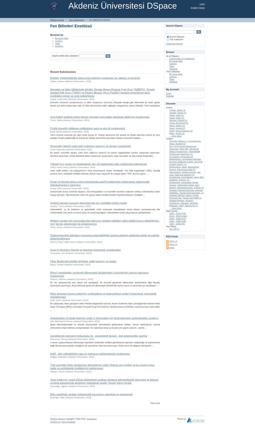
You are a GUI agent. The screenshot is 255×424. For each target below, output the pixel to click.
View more (155, 403)
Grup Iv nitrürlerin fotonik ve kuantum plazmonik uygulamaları (85, 250)
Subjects (59, 46)
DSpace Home (57, 20)
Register (170, 96)
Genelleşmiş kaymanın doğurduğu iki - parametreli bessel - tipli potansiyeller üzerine (98, 336)
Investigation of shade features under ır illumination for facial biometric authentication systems (104, 318)
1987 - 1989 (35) (177, 224)
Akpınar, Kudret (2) (178, 120)
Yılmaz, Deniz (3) (177, 110)
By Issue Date (61, 38)
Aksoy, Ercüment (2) (178, 123)
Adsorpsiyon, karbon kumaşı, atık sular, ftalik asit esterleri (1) (185, 173)
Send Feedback (68, 422)
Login (202, 4)
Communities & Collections (182, 58)
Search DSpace (175, 37)
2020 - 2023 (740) (177, 213)
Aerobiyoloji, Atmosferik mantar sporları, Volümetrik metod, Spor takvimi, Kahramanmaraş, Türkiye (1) (186, 185)
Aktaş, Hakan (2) (177, 125)
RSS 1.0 (173, 241)
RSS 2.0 (173, 244)
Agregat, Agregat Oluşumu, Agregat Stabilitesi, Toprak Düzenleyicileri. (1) (186, 191)
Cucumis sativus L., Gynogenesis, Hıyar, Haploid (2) (185, 142)
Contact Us (55, 422)
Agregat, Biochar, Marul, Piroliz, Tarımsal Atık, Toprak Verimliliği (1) (185, 196)
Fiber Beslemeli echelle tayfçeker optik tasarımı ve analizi (83, 261)
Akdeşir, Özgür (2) (177, 113)
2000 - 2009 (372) (177, 218)
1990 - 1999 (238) (177, 221)
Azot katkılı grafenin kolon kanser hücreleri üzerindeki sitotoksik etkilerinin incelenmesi (99, 117)
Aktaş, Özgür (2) (177, 133)
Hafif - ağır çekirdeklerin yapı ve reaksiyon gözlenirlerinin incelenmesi (90, 353)
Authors (58, 41)
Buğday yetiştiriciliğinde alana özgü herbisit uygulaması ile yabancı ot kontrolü (95, 78)
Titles (57, 43)
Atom (171, 247)
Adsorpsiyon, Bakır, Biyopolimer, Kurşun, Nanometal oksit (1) (184, 168)
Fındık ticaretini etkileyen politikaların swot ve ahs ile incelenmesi (87, 128)
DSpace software (57, 419)
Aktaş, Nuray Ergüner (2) (181, 131)
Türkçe (201, 8)
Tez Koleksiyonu (76, 20)
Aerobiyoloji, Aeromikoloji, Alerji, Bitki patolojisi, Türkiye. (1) (186, 178)
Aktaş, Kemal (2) (177, 128)
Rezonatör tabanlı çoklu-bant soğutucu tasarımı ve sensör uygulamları (90, 146)
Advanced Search (174, 44)
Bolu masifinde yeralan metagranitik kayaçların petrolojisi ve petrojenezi (91, 394)
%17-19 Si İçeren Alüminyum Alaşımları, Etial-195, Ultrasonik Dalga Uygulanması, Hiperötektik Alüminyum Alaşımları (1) (184, 150)
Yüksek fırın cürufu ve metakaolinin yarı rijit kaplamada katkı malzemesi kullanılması (98, 164)
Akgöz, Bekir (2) (176, 118)
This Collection (175, 39)
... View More (175, 136)
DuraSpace (91, 419)
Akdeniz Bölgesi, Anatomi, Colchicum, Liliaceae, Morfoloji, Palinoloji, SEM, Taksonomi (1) (183, 203)
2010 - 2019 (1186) (178, 216)
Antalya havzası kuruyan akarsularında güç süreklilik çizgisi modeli (88, 203)
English (194, 8)
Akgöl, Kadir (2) (176, 115)
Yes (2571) (174, 229)
